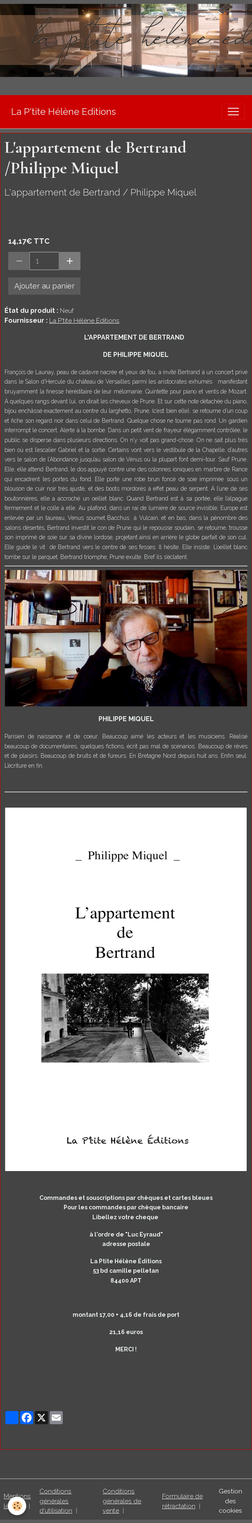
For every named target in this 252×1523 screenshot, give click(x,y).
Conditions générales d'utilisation (55, 1500)
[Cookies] (17, 1506)
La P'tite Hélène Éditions (84, 320)
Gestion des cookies (230, 1500)
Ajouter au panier (44, 286)
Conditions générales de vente (122, 1500)
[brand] (63, 111)
